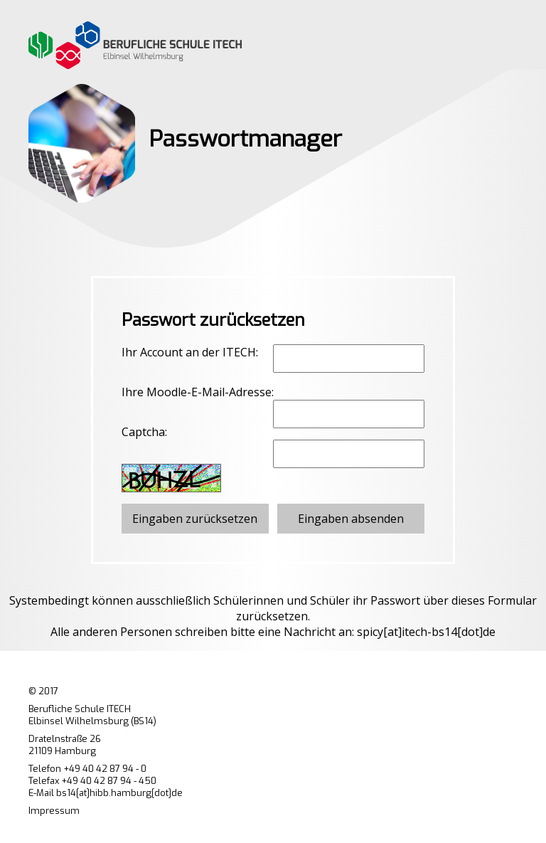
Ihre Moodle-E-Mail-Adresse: (198, 392)
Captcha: (144, 432)
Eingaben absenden (351, 518)
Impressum (54, 811)
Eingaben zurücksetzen (194, 518)
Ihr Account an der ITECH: (190, 352)
